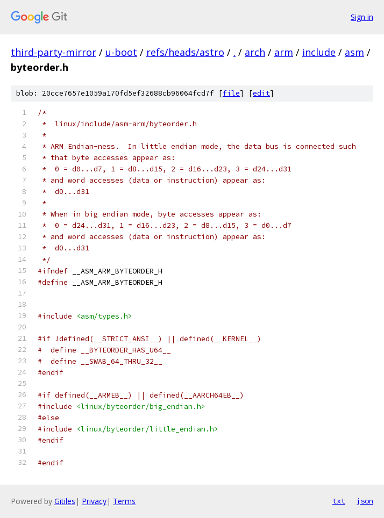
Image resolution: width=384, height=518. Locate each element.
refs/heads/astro (185, 52)
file (231, 93)
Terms (124, 501)
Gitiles (64, 501)
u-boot (121, 52)
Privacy (94, 501)
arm (283, 52)
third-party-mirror (53, 52)
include (319, 52)
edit (261, 93)
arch (255, 52)
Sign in (362, 17)
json (364, 501)
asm (354, 52)
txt (338, 501)
